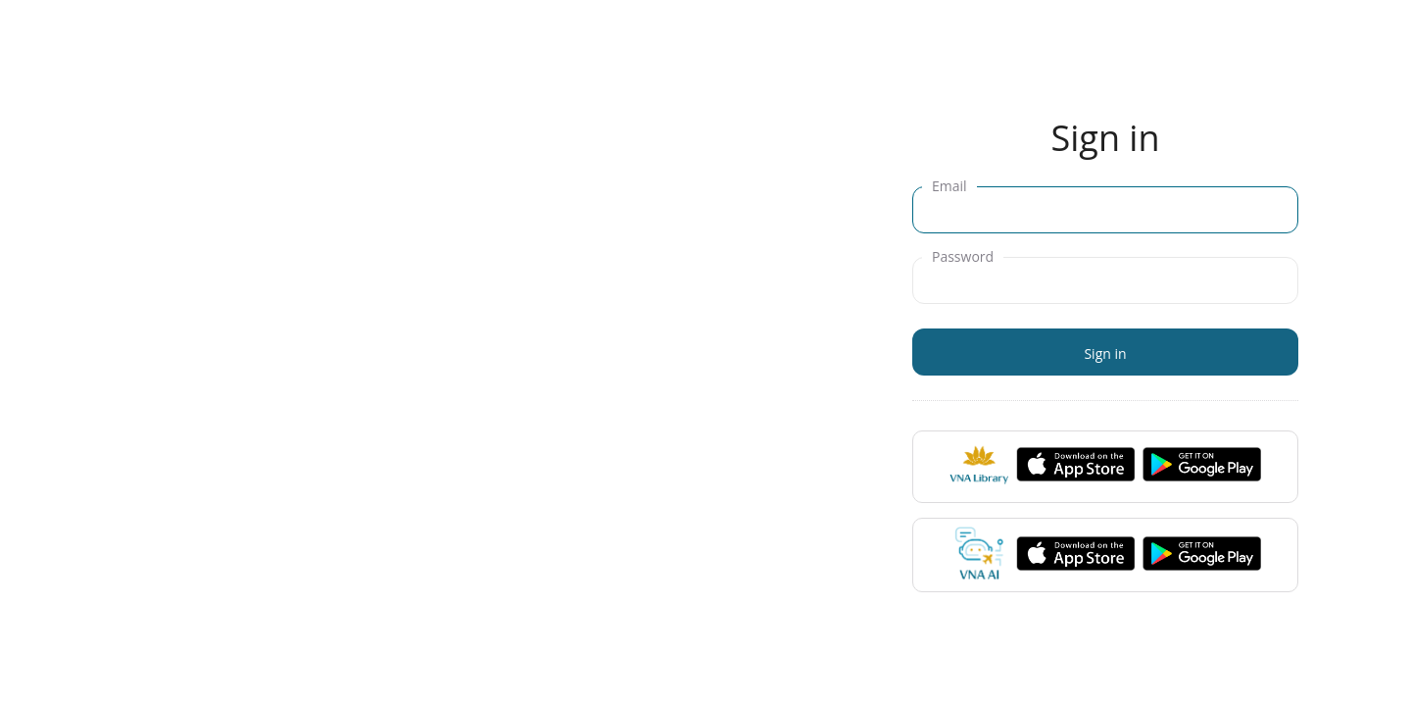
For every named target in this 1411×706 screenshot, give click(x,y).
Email (949, 185)
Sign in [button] (1105, 353)
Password (963, 256)
